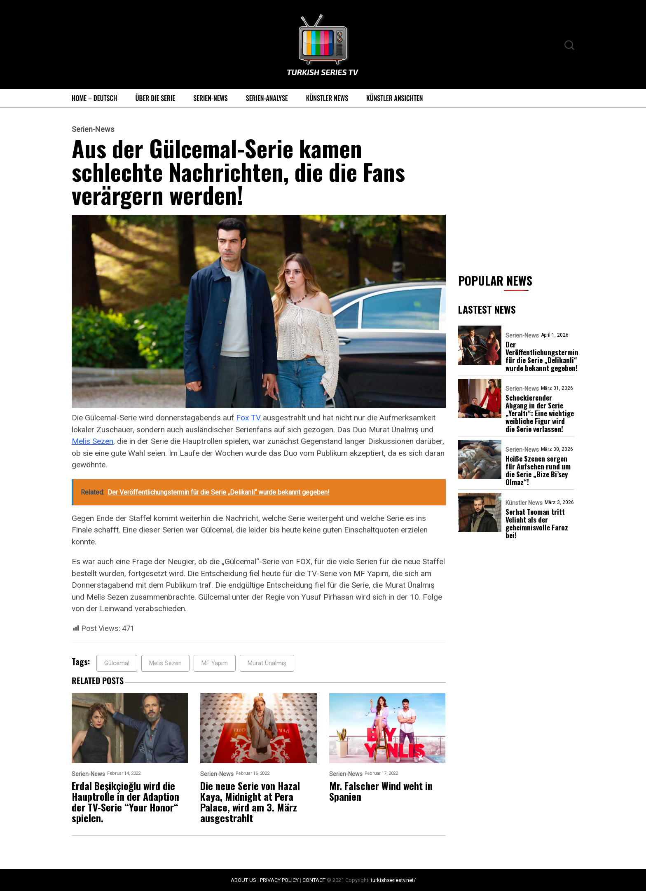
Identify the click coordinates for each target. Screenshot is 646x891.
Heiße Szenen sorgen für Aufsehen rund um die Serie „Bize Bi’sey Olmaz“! (538, 470)
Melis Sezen (92, 441)
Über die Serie (155, 98)
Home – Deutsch (94, 98)
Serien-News (210, 98)
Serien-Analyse (267, 98)
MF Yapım (214, 663)
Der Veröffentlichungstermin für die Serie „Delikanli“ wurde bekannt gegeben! (542, 356)
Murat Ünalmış (267, 663)
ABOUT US (243, 880)
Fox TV (248, 417)
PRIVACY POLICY (279, 880)
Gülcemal (116, 663)
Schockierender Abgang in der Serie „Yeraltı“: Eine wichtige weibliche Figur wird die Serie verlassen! (540, 413)
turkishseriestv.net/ (393, 880)
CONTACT (313, 880)
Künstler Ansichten (394, 98)
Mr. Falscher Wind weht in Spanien (381, 791)
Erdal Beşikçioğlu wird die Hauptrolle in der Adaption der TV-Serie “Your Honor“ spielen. (125, 801)
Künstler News (327, 98)
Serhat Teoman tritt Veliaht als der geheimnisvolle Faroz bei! (537, 523)
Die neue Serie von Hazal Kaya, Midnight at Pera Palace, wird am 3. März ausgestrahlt (250, 801)
